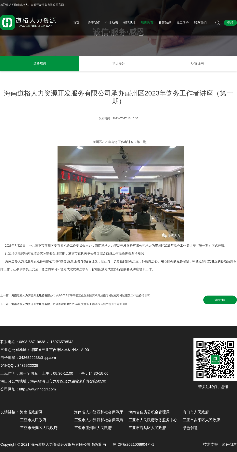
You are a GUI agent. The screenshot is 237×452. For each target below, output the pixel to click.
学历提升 (118, 63)
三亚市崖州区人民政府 (93, 428)
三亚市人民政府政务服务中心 (152, 420)
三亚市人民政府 (33, 420)
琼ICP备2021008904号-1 (133, 444)
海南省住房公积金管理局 (149, 412)
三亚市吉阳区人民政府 (201, 420)
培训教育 (147, 22)
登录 (230, 22)
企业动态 (111, 22)
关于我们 (94, 22)
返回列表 (220, 299)
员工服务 (182, 22)
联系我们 (200, 22)
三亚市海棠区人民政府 (147, 428)
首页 (76, 22)
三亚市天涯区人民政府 (39, 428)
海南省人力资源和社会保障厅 (98, 412)
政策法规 (165, 22)
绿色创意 (190, 428)
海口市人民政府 (196, 412)
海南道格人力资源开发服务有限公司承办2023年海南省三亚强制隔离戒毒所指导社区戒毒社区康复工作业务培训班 (80, 295)
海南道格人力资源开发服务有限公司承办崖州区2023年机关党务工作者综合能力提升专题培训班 (69, 304)
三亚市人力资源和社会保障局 (98, 420)
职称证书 (197, 63)
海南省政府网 (31, 412)
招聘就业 (129, 22)
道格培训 (39, 63)
